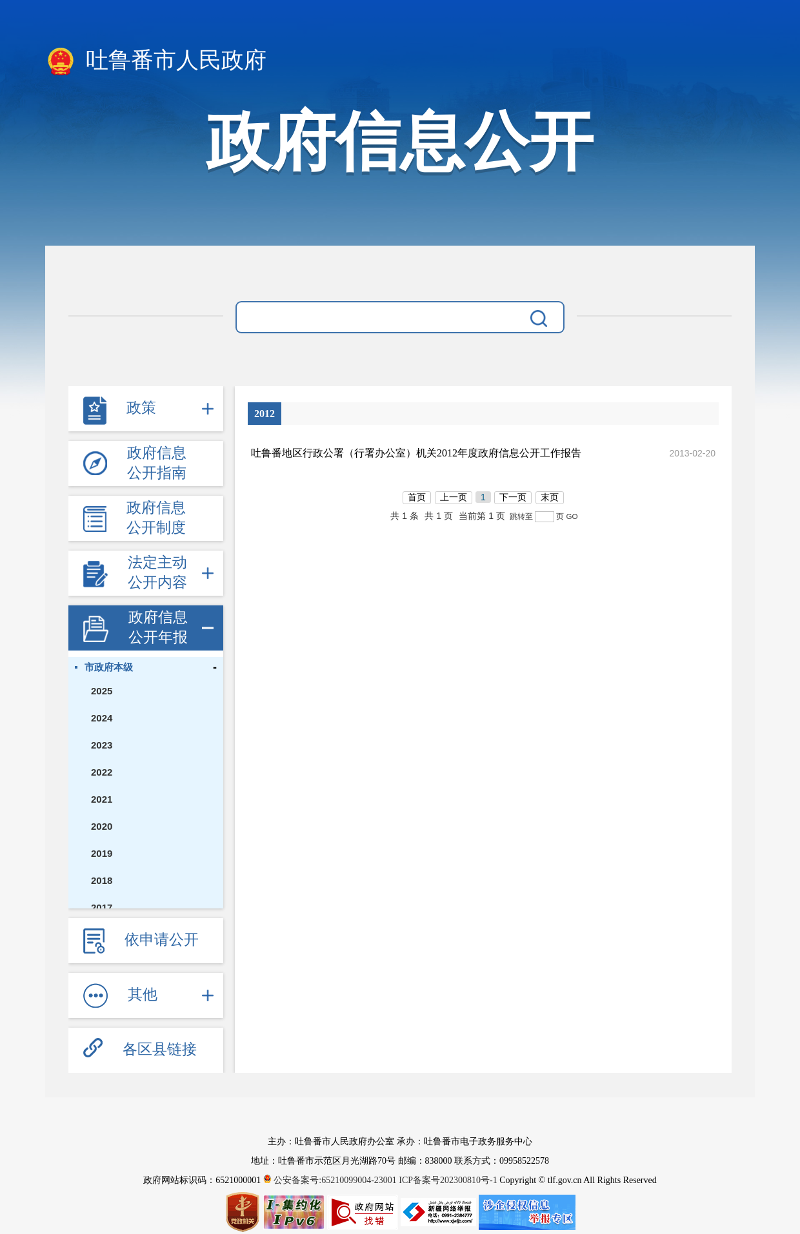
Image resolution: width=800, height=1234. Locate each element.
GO (571, 516)
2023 (101, 744)
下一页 (512, 497)
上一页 (453, 497)
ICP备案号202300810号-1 (448, 1180)
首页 (417, 497)
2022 (101, 772)
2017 (101, 907)
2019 (101, 853)
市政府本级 (109, 667)
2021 (101, 799)
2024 (101, 717)
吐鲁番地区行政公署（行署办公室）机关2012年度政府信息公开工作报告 (416, 452)
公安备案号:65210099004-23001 (331, 1180)
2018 (101, 880)
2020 (101, 826)
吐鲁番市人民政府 (155, 61)
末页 (550, 497)
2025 (101, 690)
